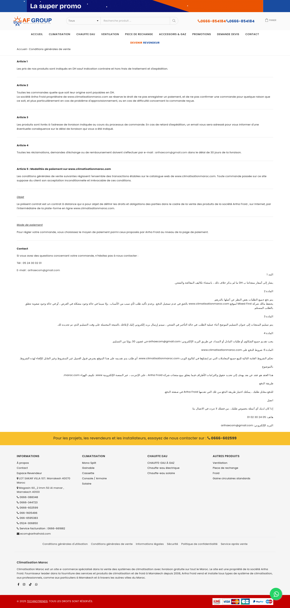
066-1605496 (28, 513)
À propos (23, 463)
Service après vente (234, 544)
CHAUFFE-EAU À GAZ (160, 463)
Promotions (201, 34)
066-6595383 (29, 518)
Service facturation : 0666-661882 (42, 528)
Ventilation (110, 34)
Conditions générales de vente (112, 544)
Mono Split (89, 463)
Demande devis (228, 34)
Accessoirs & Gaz (172, 34)
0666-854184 (212, 21)
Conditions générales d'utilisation (65, 544)
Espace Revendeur (29, 473)
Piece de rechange (139, 34)
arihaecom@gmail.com (171, 152)
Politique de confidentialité (199, 544)
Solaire (86, 484)
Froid (216, 473)
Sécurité (172, 544)
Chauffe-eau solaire (161, 473)
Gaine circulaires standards (231, 478)
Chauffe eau (85, 34)
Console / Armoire (94, 478)
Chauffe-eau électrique (163, 468)
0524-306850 (29, 523)
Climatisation (59, 34)
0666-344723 (29, 502)
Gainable (88, 468)
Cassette (88, 473)
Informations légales (150, 544)
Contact (252, 34)
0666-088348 (29, 497)
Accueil (37, 34)
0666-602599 (222, 438)
